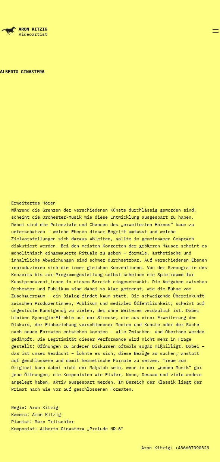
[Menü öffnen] (215, 30)
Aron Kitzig (33, 29)
